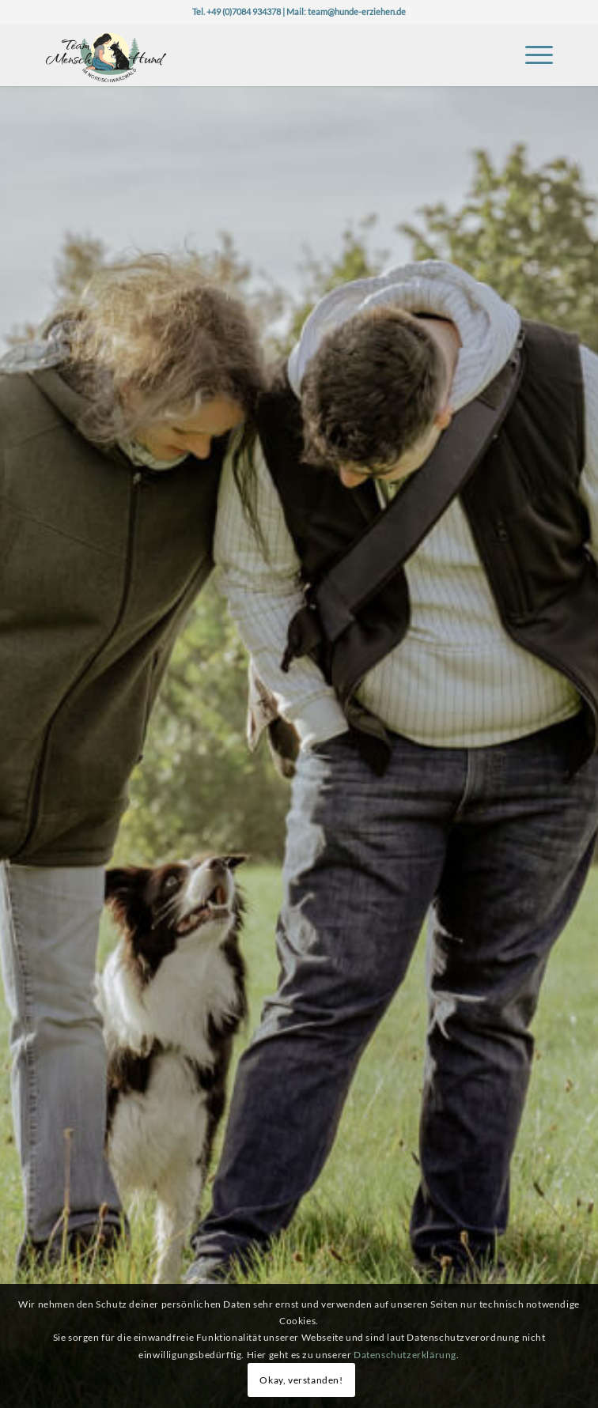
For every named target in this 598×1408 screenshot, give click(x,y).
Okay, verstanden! (301, 1380)
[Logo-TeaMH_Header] (248, 54)
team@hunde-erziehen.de (357, 11)
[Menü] (531, 54)
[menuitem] (531, 54)
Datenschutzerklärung (405, 1355)
